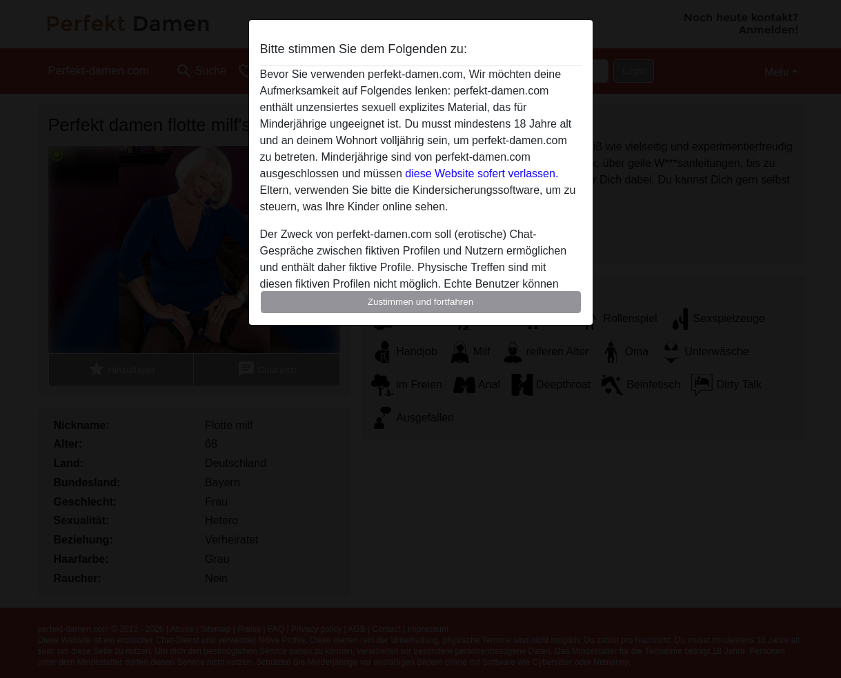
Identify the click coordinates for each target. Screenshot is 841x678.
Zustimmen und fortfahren (421, 302)
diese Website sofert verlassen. (481, 173)
